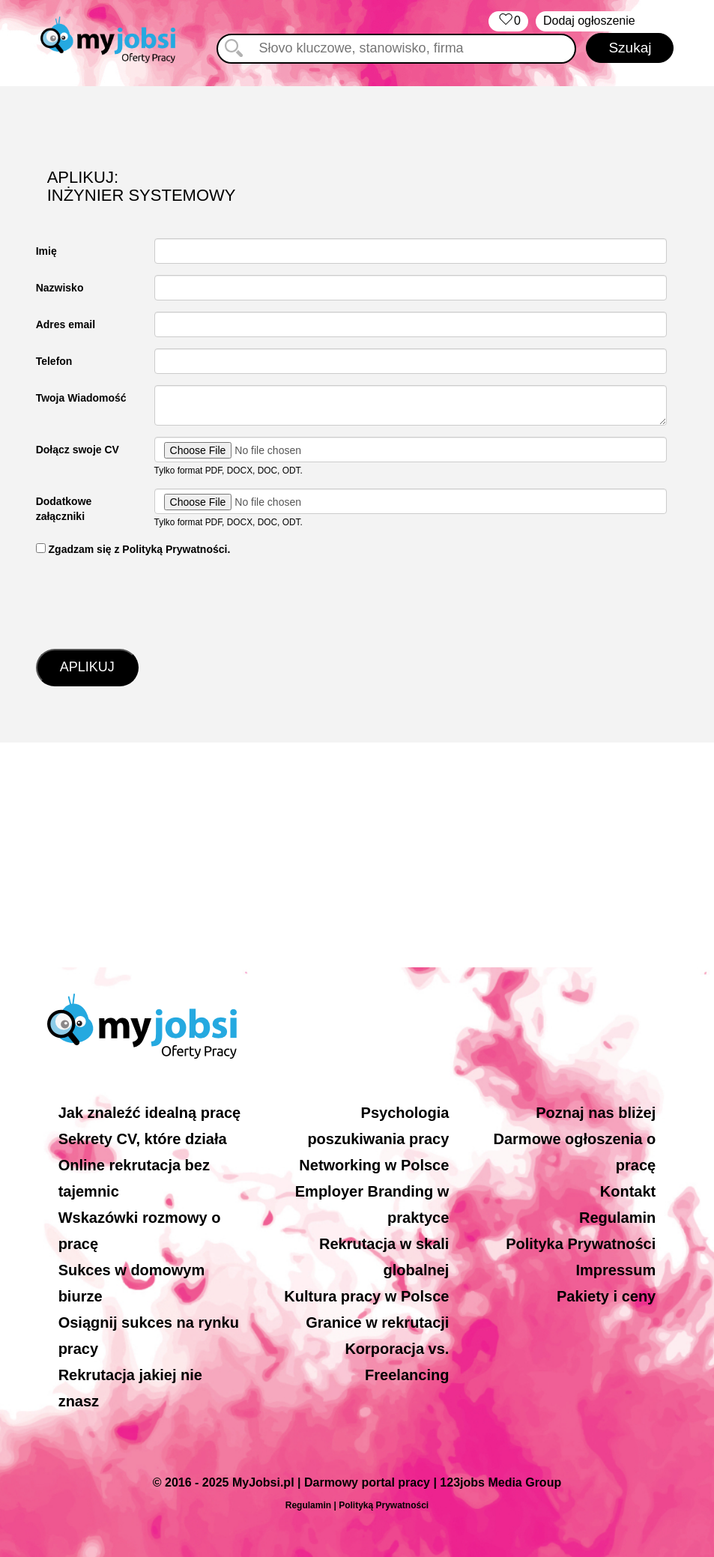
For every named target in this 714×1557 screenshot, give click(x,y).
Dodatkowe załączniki (64, 508)
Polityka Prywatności (581, 1244)
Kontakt (628, 1191)
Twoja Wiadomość (81, 398)
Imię (46, 251)
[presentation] (150, 601)
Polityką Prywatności (384, 1505)
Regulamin (617, 1217)
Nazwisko (60, 288)
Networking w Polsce (374, 1165)
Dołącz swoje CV (77, 450)
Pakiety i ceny (606, 1296)
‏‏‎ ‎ (508, 21)
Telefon (54, 361)
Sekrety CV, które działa (142, 1139)
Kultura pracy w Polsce (366, 1296)
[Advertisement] (357, 855)
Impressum (616, 1270)
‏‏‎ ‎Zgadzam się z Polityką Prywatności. (133, 549)
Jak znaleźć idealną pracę (149, 1112)
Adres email (65, 324)
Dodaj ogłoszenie (589, 20)
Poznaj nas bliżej (596, 1112)
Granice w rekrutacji (377, 1322)
